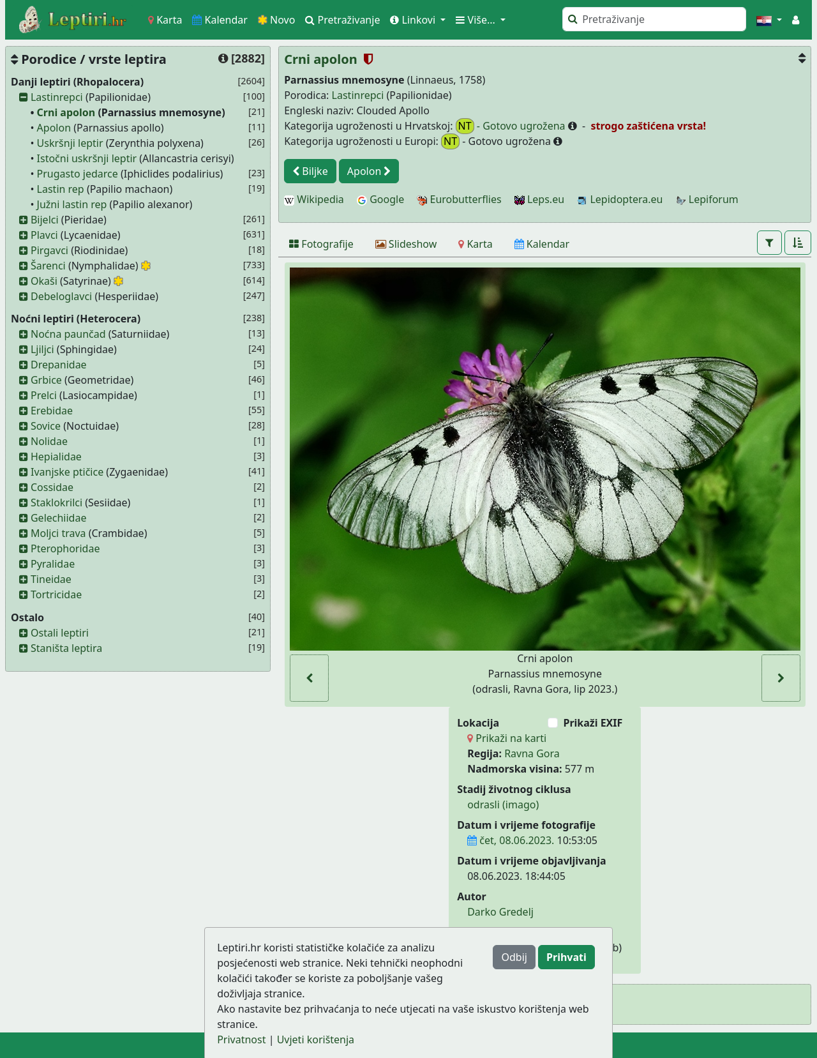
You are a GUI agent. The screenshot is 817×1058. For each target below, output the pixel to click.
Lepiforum (707, 199)
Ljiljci (42, 349)
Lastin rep (60, 189)
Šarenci (48, 266)
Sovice (46, 426)
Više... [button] (477, 20)
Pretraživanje (342, 20)
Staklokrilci (56, 502)
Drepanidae (59, 365)
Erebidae (52, 411)
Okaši (44, 281)
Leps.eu (539, 199)
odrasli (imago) (503, 804)
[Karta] (475, 243)
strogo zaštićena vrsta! (647, 126)
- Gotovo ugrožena (512, 126)
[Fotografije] (321, 243)
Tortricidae (56, 594)
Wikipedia (314, 199)
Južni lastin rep (72, 204)
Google (380, 199)
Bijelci (45, 220)
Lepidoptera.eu (620, 199)
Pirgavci (49, 250)
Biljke (310, 171)
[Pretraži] (654, 19)
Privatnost (241, 1039)
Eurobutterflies (459, 199)
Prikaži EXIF (592, 723)
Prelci (44, 395)
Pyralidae (53, 564)
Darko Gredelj (500, 912)
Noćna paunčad (68, 334)
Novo (277, 20)
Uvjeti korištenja (315, 1039)
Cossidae (52, 487)
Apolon (54, 128)
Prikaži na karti (506, 738)
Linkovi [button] (414, 20)
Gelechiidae (59, 518)
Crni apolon (66, 112)
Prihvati (566, 957)
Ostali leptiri (60, 633)
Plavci (44, 235)
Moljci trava (58, 533)
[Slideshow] (406, 243)
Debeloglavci (61, 296)
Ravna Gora (532, 753)
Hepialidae (56, 457)
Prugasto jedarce (77, 174)
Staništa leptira (66, 648)
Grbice (46, 380)
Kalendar (220, 20)
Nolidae (49, 441)
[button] (769, 20)
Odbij (514, 957)
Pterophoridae (65, 548)
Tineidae (51, 579)
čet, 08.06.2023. (510, 840)
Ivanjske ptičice (67, 472)
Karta (165, 20)
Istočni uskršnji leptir (87, 158)
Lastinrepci (57, 97)
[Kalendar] (542, 243)
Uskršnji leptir (70, 143)
